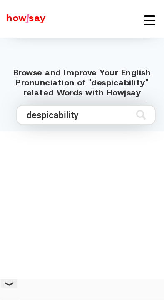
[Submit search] (141, 114)
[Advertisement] (82, 216)
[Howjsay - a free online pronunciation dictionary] (23, 19)
